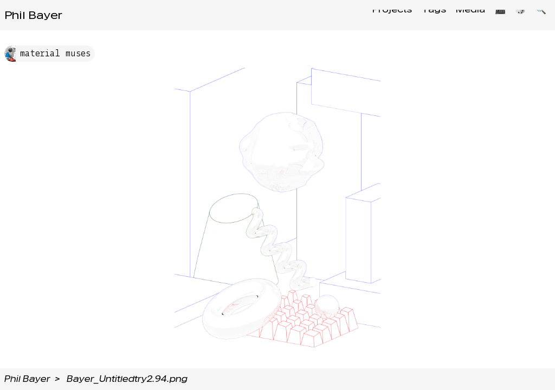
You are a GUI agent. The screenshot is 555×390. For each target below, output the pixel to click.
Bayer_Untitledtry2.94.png (127, 379)
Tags (420, 15)
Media (460, 15)
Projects (375, 15)
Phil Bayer (33, 15)
